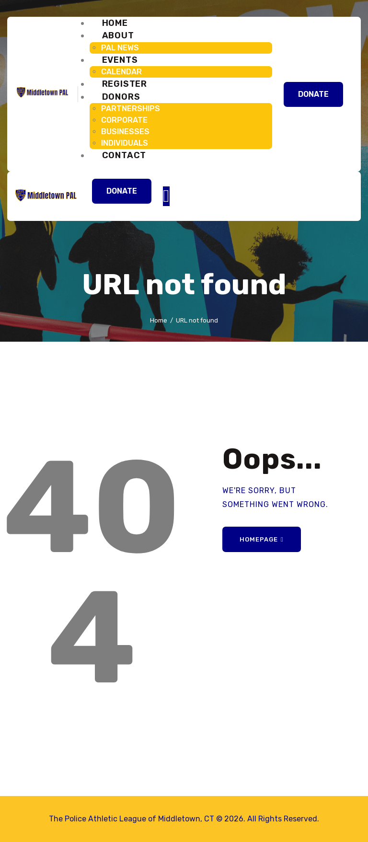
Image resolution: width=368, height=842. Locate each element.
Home (158, 320)
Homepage (258, 539)
